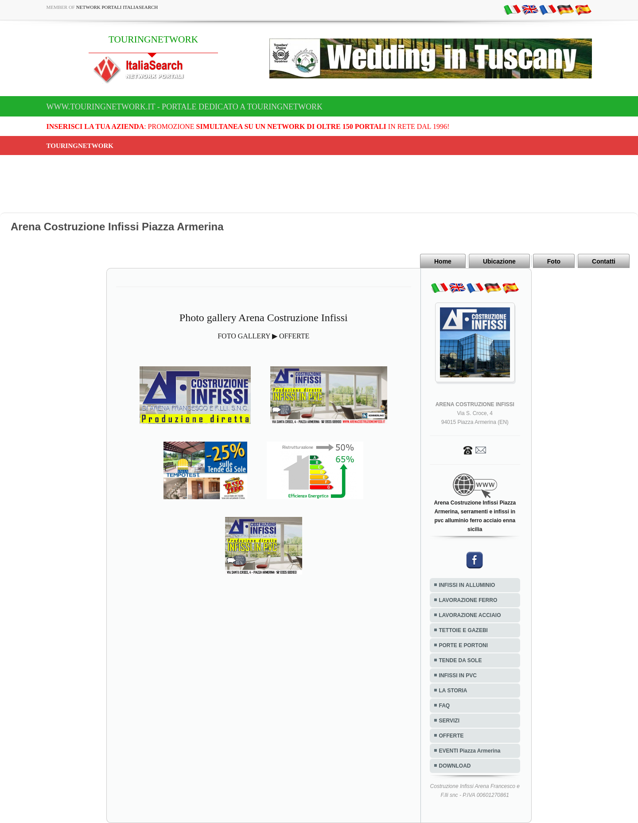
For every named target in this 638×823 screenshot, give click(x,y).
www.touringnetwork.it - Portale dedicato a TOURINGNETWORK (185, 106)
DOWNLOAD (455, 766)
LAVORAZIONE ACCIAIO (470, 615)
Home (442, 261)
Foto (553, 261)
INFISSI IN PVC (458, 675)
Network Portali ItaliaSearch (117, 7)
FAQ (444, 706)
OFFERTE (451, 736)
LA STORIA (453, 690)
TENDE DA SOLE (460, 660)
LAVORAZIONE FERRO (468, 600)
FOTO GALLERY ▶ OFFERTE (263, 336)
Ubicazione (499, 261)
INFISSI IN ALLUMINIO (467, 585)
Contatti (603, 261)
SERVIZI (449, 721)
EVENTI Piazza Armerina (470, 751)
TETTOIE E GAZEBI (463, 630)
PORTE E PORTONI (463, 645)
